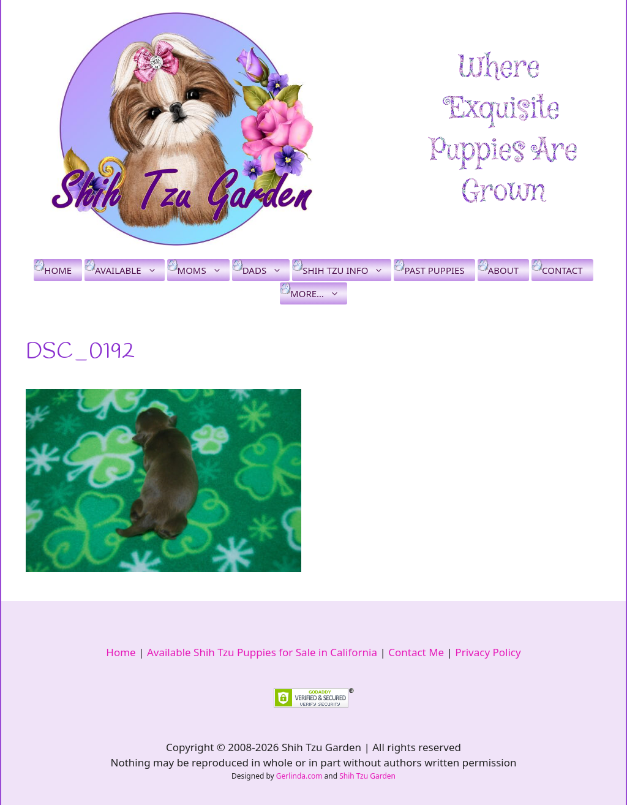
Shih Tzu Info (346, 270)
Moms (204, 270)
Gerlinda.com (299, 776)
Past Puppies (434, 270)
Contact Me (416, 652)
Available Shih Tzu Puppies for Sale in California (262, 652)
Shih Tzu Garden (367, 776)
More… (318, 293)
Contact (562, 270)
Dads (266, 270)
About (503, 270)
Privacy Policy (487, 652)
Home (58, 270)
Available (129, 270)
